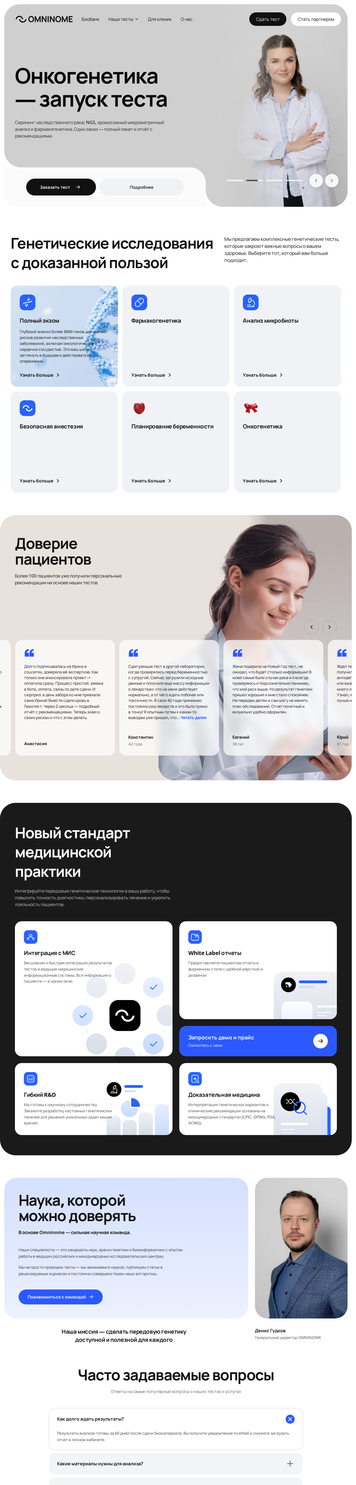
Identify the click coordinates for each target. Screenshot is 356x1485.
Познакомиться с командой (61, 1297)
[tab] (235, 180)
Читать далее (193, 717)
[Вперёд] (332, 180)
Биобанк (90, 19)
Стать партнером (316, 19)
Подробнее (141, 187)
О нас (186, 19)
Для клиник (160, 19)
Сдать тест (268, 19)
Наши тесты (123, 19)
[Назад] (316, 180)
